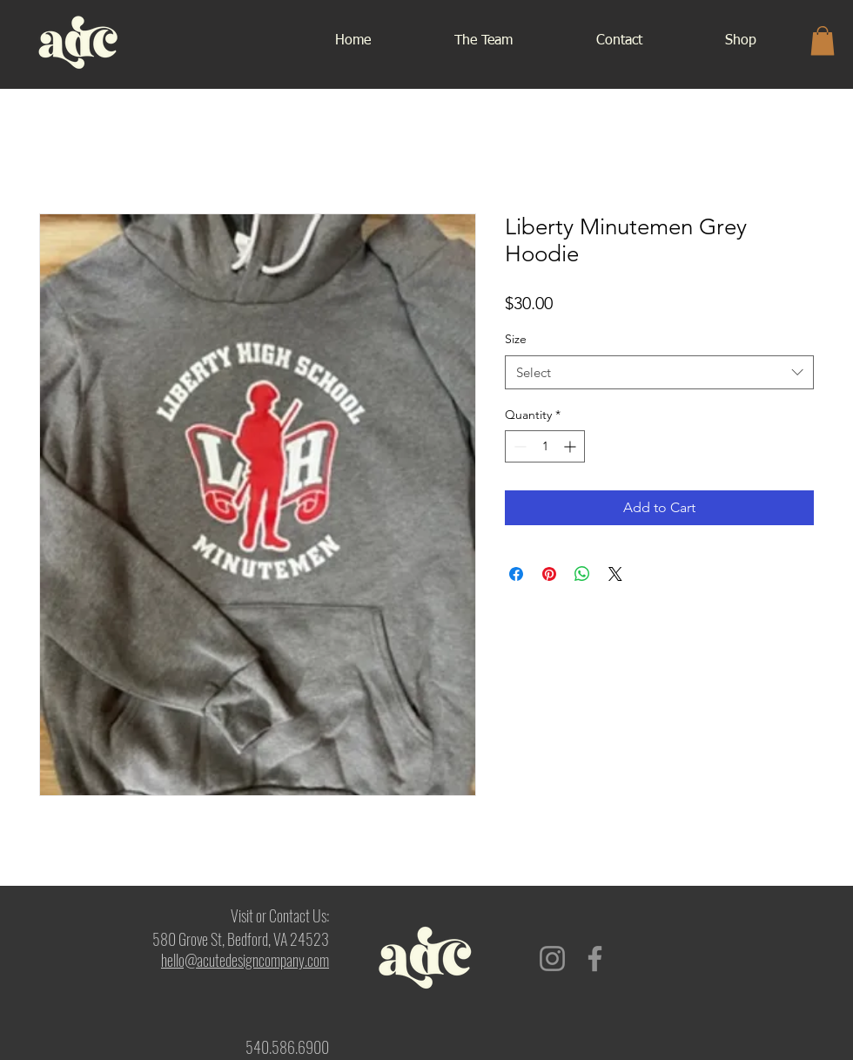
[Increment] (571, 446)
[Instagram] (552, 959)
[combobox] (659, 372)
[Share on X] (615, 574)
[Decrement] (518, 446)
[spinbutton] (545, 446)
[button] (822, 40)
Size (516, 339)
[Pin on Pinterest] (549, 574)
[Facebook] (595, 959)
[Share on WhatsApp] (582, 574)
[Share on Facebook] (516, 574)
